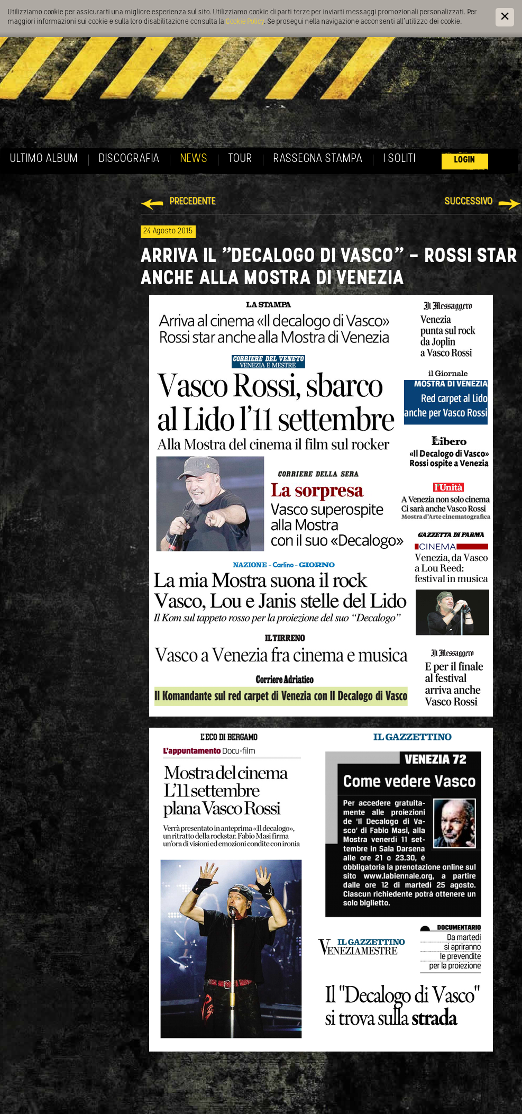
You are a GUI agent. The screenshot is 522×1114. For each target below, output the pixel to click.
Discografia (129, 159)
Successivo (469, 202)
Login (464, 160)
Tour (240, 159)
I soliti (399, 159)
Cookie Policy (245, 22)
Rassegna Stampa (318, 159)
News (194, 159)
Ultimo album (44, 159)
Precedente (193, 202)
